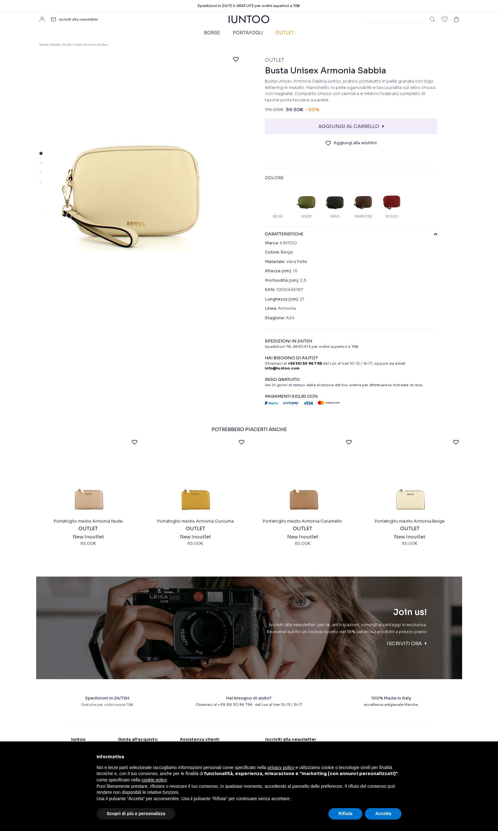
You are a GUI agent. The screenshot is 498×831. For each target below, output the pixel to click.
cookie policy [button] (154, 779)
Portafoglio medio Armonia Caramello (302, 522)
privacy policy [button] (281, 767)
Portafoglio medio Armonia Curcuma (195, 522)
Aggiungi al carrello (348, 126)
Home (43, 45)
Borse (212, 33)
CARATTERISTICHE (351, 234)
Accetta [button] (383, 813)
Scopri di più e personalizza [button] (136, 813)
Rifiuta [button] (346, 813)
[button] (41, 153)
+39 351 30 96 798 (305, 363)
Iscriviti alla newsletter (78, 19)
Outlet (285, 33)
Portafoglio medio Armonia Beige (410, 522)
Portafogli (248, 33)
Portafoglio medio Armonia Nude (88, 522)
